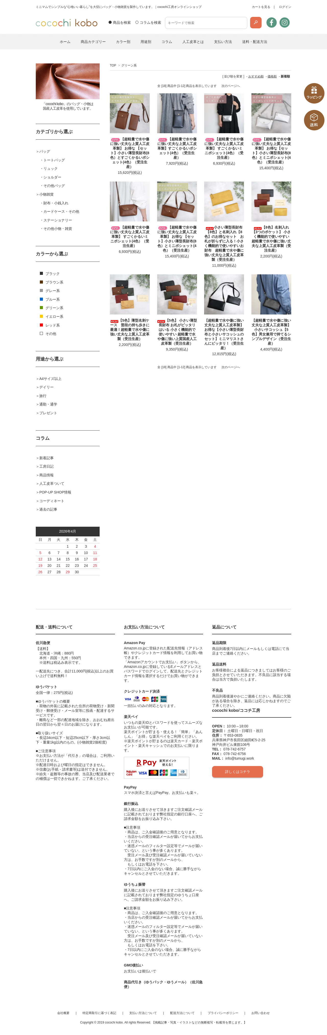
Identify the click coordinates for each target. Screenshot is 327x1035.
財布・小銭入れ (55, 203)
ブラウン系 (51, 282)
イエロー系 (51, 316)
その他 (48, 334)
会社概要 (63, 1013)
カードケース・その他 (61, 211)
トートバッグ (54, 160)
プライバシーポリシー (223, 1013)
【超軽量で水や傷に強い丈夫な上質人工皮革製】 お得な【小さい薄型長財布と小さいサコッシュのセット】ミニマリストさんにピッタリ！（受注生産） (224, 334)
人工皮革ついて (51, 483)
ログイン (285, 7)
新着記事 (46, 458)
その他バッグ (54, 186)
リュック (50, 168)
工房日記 (46, 466)
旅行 (42, 396)
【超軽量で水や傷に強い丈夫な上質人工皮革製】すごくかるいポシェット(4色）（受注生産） (177, 148)
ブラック (50, 274)
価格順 (272, 76)
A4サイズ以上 (50, 379)
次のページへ (230, 86)
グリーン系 (129, 65)
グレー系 (50, 291)
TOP (113, 65)
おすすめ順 (256, 76)
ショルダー (52, 177)
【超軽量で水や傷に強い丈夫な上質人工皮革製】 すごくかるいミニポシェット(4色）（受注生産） (224, 148)
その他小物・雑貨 (57, 229)
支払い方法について (143, 1013)
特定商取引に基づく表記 (99, 1013)
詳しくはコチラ (237, 772)
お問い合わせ (260, 1013)
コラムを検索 (150, 22)
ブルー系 (50, 299)
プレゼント (48, 413)
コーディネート (51, 501)
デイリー (46, 387)
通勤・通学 (48, 404)
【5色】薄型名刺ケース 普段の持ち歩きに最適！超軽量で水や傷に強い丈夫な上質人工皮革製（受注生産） (129, 329)
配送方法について (182, 1013)
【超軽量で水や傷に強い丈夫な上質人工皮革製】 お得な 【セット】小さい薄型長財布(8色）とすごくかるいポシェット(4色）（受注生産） (129, 153)
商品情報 (46, 475)
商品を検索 (122, 22)
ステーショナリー (57, 220)
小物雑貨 (46, 194)
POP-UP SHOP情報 (55, 492)
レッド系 (50, 325)
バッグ (44, 151)
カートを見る (261, 7)
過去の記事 (48, 509)
